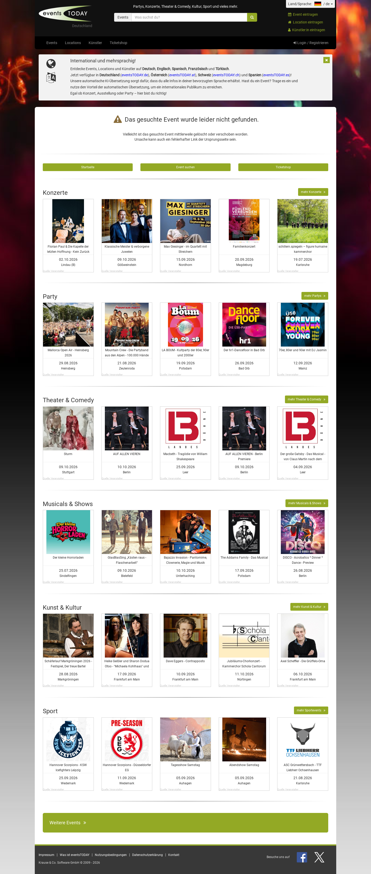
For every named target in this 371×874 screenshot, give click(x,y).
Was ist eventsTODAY (74, 855)
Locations (73, 43)
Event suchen (185, 167)
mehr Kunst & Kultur (309, 607)
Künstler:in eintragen (306, 30)
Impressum (46, 855)
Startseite (87, 167)
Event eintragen (303, 14)
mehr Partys (314, 296)
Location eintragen (305, 22)
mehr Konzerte (313, 192)
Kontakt (173, 855)
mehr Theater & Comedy (306, 399)
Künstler (95, 43)
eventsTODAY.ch (226, 75)
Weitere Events (67, 822)
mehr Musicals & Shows (306, 503)
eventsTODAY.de (135, 75)
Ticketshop (118, 43)
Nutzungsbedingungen (111, 855)
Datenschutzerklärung (147, 855)
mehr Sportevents (311, 710)
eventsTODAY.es (276, 75)
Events (51, 43)
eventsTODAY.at (182, 75)
